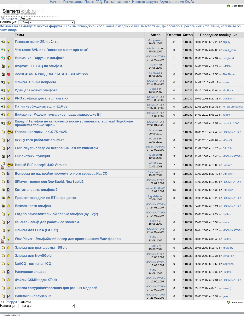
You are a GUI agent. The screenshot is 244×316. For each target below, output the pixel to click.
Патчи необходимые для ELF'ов (41, 106)
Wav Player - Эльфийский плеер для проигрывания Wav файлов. (68, 239)
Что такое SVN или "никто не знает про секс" (52, 50)
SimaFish (228, 255)
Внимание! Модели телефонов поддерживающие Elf (58, 114)
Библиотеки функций (32, 156)
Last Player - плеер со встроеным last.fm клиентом (56, 148)
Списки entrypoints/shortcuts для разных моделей (56, 288)
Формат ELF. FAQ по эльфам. (39, 66)
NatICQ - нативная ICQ (33, 263)
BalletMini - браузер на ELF (37, 296)
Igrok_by (227, 247)
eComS (153, 138)
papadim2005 (230, 123)
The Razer (153, 72)
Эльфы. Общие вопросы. (36, 82)
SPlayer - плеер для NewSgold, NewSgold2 (49, 181)
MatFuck (227, 90)
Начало (56, 2)
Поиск (89, 2)
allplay (226, 42)
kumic (226, 82)
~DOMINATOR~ (155, 56)
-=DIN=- (154, 64)
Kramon (154, 154)
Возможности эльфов (33, 206)
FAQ (98, 2)
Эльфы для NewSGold (33, 255)
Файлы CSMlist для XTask (36, 280)
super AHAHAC (155, 146)
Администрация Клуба (177, 2)
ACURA (153, 163)
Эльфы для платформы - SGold (41, 247)
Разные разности (117, 2)
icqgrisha (153, 196)
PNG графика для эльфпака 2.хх (41, 98)
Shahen (153, 130)
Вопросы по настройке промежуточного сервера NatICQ (61, 173)
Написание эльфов (31, 272)
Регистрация (73, 2)
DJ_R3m (227, 148)
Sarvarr (227, 165)
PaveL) (226, 288)
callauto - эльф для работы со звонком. (47, 222)
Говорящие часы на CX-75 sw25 (41, 132)
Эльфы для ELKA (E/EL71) (36, 230)
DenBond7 (229, 98)
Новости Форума (145, 2)
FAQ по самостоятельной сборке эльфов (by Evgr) (56, 214)
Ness (225, 222)
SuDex (154, 88)
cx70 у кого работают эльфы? (39, 140)
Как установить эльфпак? (36, 189)
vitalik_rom (153, 48)
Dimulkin (227, 173)
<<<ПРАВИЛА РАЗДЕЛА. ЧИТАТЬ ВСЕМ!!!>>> (51, 74)
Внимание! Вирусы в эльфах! (39, 58)
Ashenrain (153, 172)
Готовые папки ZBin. (31, 42)
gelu (225, 296)
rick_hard (228, 58)
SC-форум (9, 18)
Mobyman (154, 40)
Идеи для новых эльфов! (36, 90)
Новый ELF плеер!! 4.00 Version (40, 165)
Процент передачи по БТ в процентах (46, 198)
